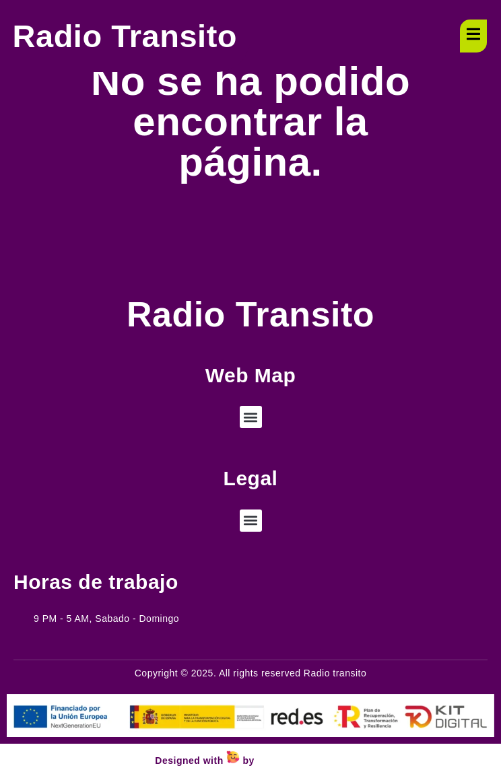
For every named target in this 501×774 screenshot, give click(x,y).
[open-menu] (473, 36)
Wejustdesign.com (301, 760)
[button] (251, 417)
